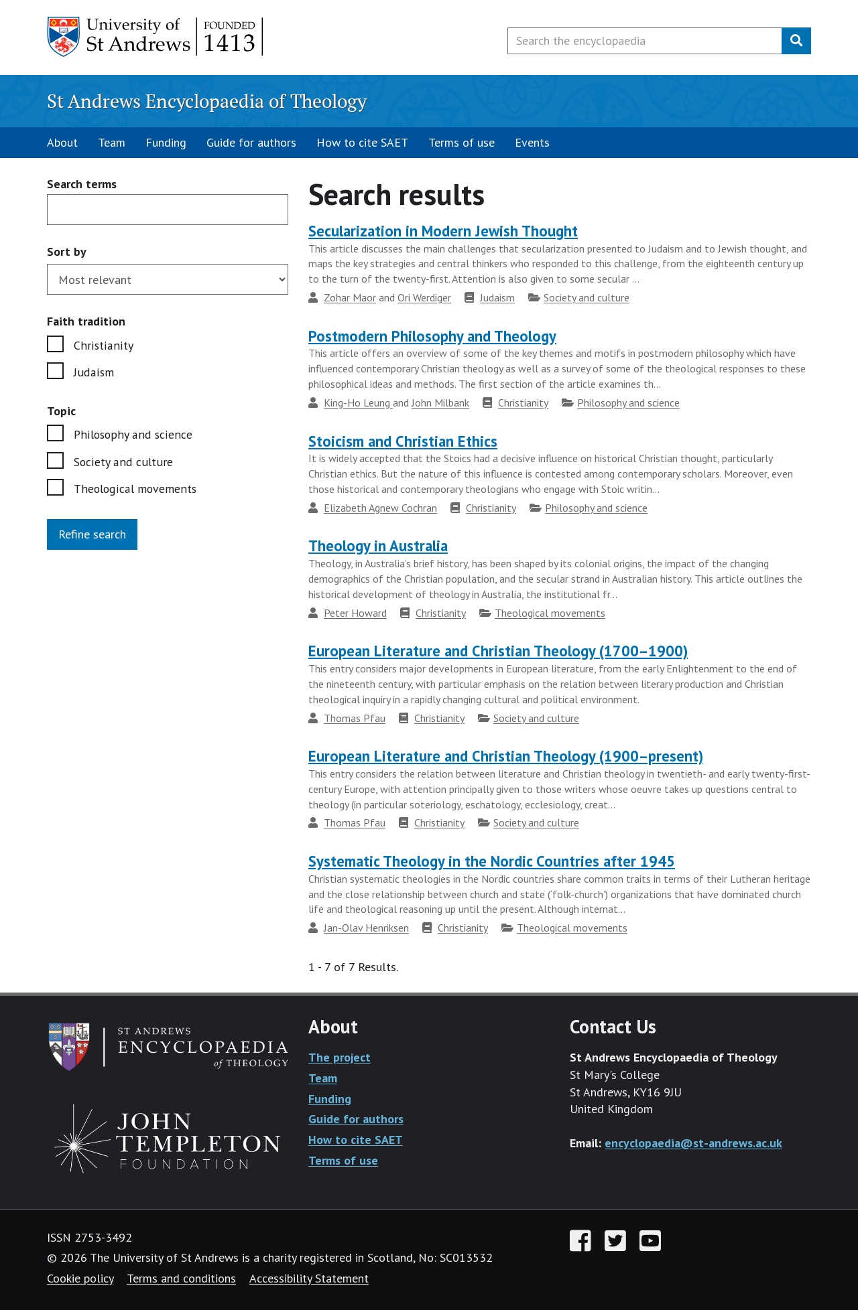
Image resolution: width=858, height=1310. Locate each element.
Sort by (66, 251)
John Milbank (440, 402)
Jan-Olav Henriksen (366, 927)
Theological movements (136, 489)
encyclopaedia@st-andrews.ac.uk (693, 1143)
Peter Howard (355, 613)
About (62, 142)
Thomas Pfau (354, 718)
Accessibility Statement (309, 1278)
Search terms (82, 184)
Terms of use (461, 142)
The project (339, 1057)
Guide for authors (251, 142)
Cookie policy (80, 1278)
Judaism (93, 372)
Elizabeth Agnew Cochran (380, 507)
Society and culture (123, 462)
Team (111, 142)
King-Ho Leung (358, 402)
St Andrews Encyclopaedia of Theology (207, 100)
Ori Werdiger (424, 297)
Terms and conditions (181, 1278)
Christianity (102, 345)
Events (532, 142)
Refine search (92, 534)
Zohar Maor (350, 297)
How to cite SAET (362, 142)
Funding (165, 142)
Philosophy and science (133, 435)
